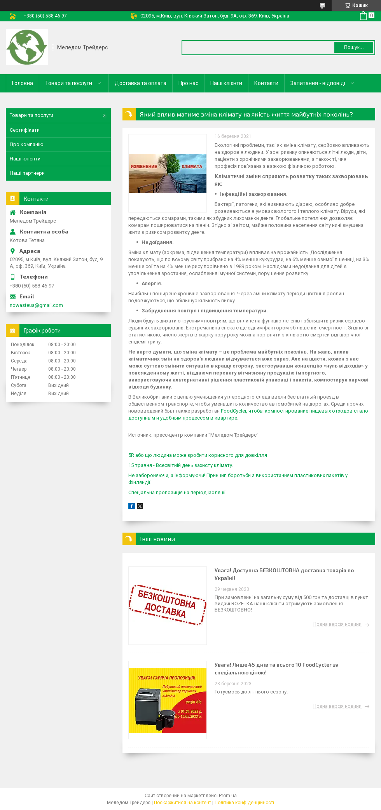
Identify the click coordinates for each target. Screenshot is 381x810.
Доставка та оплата (140, 83)
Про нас (188, 83)
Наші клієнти (226, 83)
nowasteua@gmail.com (36, 305)
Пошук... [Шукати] (354, 47)
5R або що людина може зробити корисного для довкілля (197, 455)
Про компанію (27, 144)
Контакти (266, 83)
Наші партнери (27, 173)
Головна (22, 83)
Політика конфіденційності (244, 802)
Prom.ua (228, 795)
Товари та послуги (68, 83)
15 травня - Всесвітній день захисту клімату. (181, 465)
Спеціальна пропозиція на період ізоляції (176, 492)
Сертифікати (25, 130)
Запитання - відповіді (317, 83)
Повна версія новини (337, 624)
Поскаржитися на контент (182, 802)
